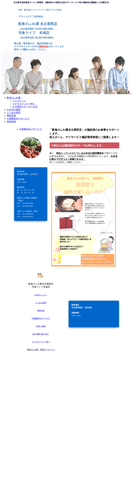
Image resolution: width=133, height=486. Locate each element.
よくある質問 (40, 303)
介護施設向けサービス (41, 318)
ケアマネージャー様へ (41, 342)
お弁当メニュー (40, 295)
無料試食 (41, 310)
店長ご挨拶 (40, 326)
